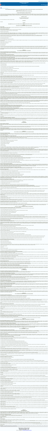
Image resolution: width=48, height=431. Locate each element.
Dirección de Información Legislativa (27, 430)
